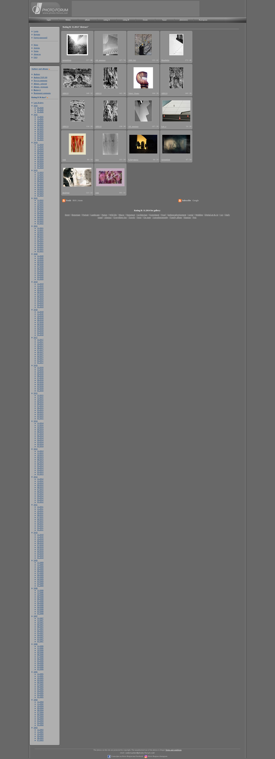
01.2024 (40, 167)
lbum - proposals (41, 87)
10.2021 (40, 232)
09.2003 (40, 736)
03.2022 (40, 219)
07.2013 (40, 461)
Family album (176, 217)
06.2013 (40, 463)
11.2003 (40, 732)
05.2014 (40, 438)
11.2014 (40, 425)
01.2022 (40, 223)
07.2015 (40, 406)
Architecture (142, 215)
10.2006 (40, 650)
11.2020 (40, 258)
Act (221, 215)
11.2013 (40, 453)
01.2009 (40, 585)
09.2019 (40, 290)
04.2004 (40, 718)
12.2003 (40, 730)
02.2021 (40, 249)
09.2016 (40, 374)
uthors (37, 74)
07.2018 (40, 322)
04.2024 (40, 161)
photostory (184, 20)
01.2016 (40, 390)
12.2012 (40, 479)
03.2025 (40, 135)
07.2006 (40, 656)
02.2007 (40, 639)
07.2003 (40, 740)
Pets (194, 217)
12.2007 (40, 618)
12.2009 (40, 562)
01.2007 (40, 641)
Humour (187, 217)
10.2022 (40, 204)
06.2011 (40, 519)
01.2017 (40, 363)
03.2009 (40, 581)
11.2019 (40, 286)
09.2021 (40, 234)
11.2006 (40, 648)
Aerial (190, 215)
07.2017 (40, 350)
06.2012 (40, 491)
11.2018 (40, 314)
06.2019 (40, 296)
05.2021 (40, 243)
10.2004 (40, 706)
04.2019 (40, 300)
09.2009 (40, 569)
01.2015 (40, 418)
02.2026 (40, 110)
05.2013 (40, 466)
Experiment (154, 215)
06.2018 (40, 324)
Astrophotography (160, 217)
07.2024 (40, 155)
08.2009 (40, 571)
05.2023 (40, 187)
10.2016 (40, 371)
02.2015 (40, 416)
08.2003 (40, 738)
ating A (37, 90)
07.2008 (40, 601)
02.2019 (40, 305)
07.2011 (40, 517)
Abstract (108, 217)
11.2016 (40, 369)
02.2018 (40, 333)
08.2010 (40, 543)
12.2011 (40, 507)
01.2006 (40, 669)
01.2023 (40, 195)
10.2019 (40, 288)
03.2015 (40, 414)
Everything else (120, 217)
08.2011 (40, 515)
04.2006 (40, 663)
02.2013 (40, 472)
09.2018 (40, 318)
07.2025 (40, 127)
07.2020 (40, 266)
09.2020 (40, 262)
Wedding (199, 215)
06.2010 (40, 547)
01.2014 (40, 446)
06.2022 (40, 213)
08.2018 (40, 320)
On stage (147, 217)
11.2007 (40, 620)
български (203, 20)
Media (68, 20)
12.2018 (40, 312)
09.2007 (40, 624)
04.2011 (40, 523)
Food (163, 215)
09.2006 (40, 652)
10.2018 (40, 316)
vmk (64, 159)
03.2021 (40, 247)
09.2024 (40, 151)
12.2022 (40, 200)
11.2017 (40, 342)
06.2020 (40, 268)
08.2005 (40, 682)
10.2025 (40, 121)
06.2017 (40, 352)
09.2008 (40, 596)
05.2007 (40, 633)
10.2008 (40, 594)
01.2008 (40, 613)
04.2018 (40, 328)
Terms (36, 51)
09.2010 (40, 541)
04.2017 (40, 356)
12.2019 (40, 284)
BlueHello (165, 60)
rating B (126, 20)
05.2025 (40, 131)
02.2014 (40, 444)
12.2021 (40, 228)
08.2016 (40, 376)
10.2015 (40, 399)
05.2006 (40, 661)
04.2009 (40, 579)
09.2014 (40, 429)
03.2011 (40, 526)
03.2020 (40, 275)
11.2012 (40, 481)
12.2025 (40, 116)
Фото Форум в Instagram (157, 756)
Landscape (95, 215)
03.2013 (40, 470)
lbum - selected (40, 84)
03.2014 (40, 442)
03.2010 (40, 553)
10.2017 (40, 344)
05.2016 (40, 382)
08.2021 (40, 236)
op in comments (40, 80)
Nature (105, 215)
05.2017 (40, 354)
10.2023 (40, 176)
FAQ (35, 57)
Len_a (163, 126)
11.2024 (40, 146)
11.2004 (40, 704)
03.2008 (40, 609)
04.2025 (40, 133)
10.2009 (40, 567)
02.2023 (40, 193)
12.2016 (40, 367)
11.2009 (40, 564)
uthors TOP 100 (40, 77)
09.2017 (40, 346)
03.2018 (40, 330)
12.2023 (40, 172)
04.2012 (40, 496)
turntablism (66, 60)
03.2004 (40, 721)
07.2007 (40, 629)
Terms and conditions (174, 750)
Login (36, 31)
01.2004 (40, 725)
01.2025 (40, 140)
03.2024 (40, 163)
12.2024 (40, 144)
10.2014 (40, 427)
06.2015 (40, 408)
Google (196, 200)
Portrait (85, 215)
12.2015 (40, 395)
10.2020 (40, 260)
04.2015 (40, 412)
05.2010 (40, 549)
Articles (37, 48)
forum (145, 20)
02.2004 (40, 723)
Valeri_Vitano (133, 93)
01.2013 (40, 474)
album (87, 20)
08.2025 (40, 125)
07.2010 (40, 545)
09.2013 (40, 457)
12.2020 (40, 256)
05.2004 (40, 716)
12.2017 (40, 339)
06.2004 (40, 714)
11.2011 (40, 509)
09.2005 (40, 680)
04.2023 (40, 189)
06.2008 (40, 603)
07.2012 (40, 489)
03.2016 (40, 386)
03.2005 (40, 693)
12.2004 (40, 702)
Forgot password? (40, 37)
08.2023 (40, 181)
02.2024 (40, 165)
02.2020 (40, 277)
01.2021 (40, 251)
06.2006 (40, 659)
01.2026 (40, 112)
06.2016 (40, 380)
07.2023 (40, 183)
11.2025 (40, 119)
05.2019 (40, 298)
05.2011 (40, 521)
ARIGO (65, 93)
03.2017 (40, 358)
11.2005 (40, 676)
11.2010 (40, 537)
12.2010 (40, 534)
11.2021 (40, 230)
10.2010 (40, 539)
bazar (164, 20)
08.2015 (40, 404)
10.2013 (40, 455)
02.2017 (40, 360)
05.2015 (40, 410)
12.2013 (40, 451)
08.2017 (40, 348)
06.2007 (40, 631)
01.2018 (40, 335)
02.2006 (40, 667)
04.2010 (40, 551)
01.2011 (40, 530)
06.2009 (40, 575)
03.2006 (40, 665)
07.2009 (40, 573)
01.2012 (40, 502)
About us (37, 54)
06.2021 (40, 241)
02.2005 (40, 695)
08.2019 (40, 292)
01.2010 (40, 558)
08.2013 (40, 459)
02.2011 (40, 528)
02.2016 (40, 388)
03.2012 (40, 498)
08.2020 (40, 264)
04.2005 (40, 691)
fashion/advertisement (177, 215)
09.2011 (40, 513)
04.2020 (40, 273)
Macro (121, 215)
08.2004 (40, 710)
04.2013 (40, 468)
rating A (106, 20)
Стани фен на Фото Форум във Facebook (126, 756)
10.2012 (40, 483)
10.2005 (40, 678)
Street (67, 215)
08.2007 (40, 626)
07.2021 (40, 238)
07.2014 (40, 434)
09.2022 (40, 206)
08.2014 (40, 431)
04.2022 (40, 217)
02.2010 (40, 555)
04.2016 (40, 384)
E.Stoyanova (133, 159)
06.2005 (40, 686)
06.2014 (40, 436)
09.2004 (40, 708)
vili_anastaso (100, 60)
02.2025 (40, 138)
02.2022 (40, 221)
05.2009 (40, 577)
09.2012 (40, 485)
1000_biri (132, 60)
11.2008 (40, 592)
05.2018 (40, 326)
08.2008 (40, 599)
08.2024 (40, 153)
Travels (132, 217)
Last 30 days (38, 102)
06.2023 (40, 185)
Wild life (113, 215)
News (36, 45)
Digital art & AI (211, 215)
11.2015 (40, 397)
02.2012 (40, 500)
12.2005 (40, 674)
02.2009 (40, 583)
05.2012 (40, 493)
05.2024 (40, 159)
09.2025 (40, 123)
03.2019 (40, 303)
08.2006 (40, 654)
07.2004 (40, 712)
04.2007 (40, 635)
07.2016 (40, 378)
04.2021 (40, 245)
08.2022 (40, 208)
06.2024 (40, 157)
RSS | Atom (77, 200)
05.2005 (40, 688)
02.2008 (40, 611)
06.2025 (40, 129)
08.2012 (40, 487)
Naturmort (130, 215)
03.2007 (40, 637)
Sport (139, 217)
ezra (97, 159)
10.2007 (40, 622)
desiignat (65, 193)
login (49, 20)
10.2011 (40, 511)
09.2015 (40, 401)
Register (37, 34)
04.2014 (40, 440)
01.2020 (40, 279)
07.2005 (40, 684)
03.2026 (40, 108)
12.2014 (40, 423)
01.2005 (40, 697)
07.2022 (40, 211)
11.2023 (40, 174)
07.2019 (40, 294)
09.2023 (40, 179)
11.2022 (40, 202)
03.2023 (40, 191)
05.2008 (40, 605)
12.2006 (40, 646)
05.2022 (40, 215)
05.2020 (40, 271)
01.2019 (40, 307)
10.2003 (40, 734)
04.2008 (40, 607)
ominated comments (42, 93)
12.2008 (40, 590)
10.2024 (40, 149)
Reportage (76, 215)
